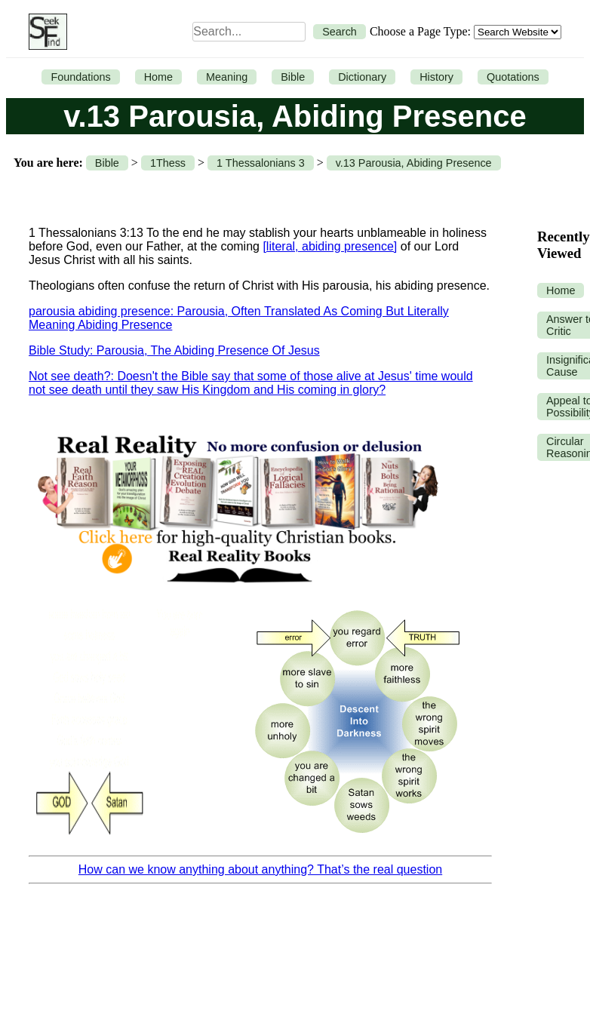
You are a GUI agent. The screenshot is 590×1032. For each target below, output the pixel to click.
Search (339, 32)
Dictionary (362, 77)
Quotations (513, 77)
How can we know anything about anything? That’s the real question (260, 869)
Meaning (226, 77)
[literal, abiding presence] (330, 246)
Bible (293, 77)
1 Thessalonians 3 (261, 163)
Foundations (80, 77)
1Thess (168, 163)
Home (158, 77)
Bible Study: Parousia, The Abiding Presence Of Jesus (174, 350)
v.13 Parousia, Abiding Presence (414, 163)
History (436, 77)
